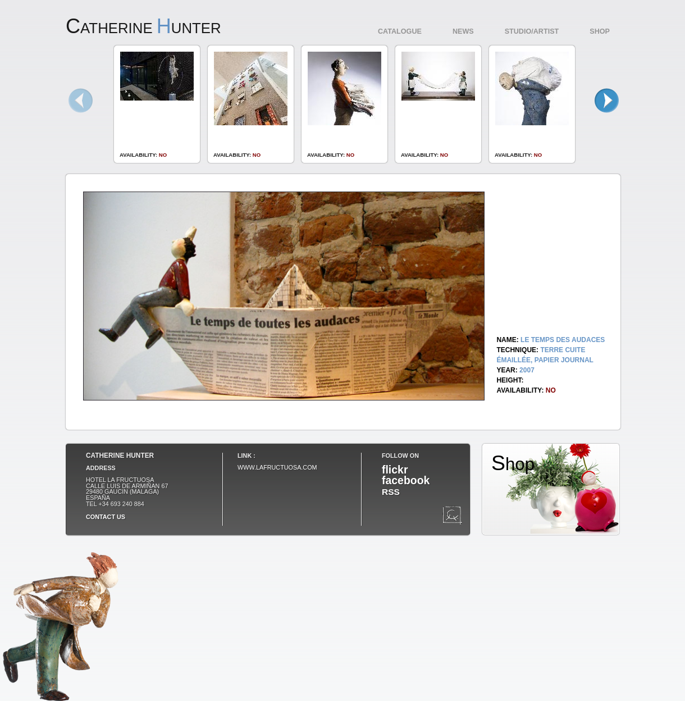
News (463, 31)
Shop (600, 31)
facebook (406, 480)
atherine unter (143, 28)
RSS (391, 492)
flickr (395, 469)
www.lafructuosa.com (277, 467)
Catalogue (400, 31)
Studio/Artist (532, 31)
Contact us (105, 516)
